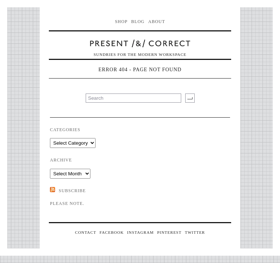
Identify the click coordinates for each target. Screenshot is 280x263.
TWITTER (195, 232)
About (156, 21)
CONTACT (85, 232)
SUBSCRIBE (72, 190)
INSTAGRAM (140, 232)
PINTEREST (169, 232)
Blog (138, 21)
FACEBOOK (112, 232)
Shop (121, 21)
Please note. (67, 203)
